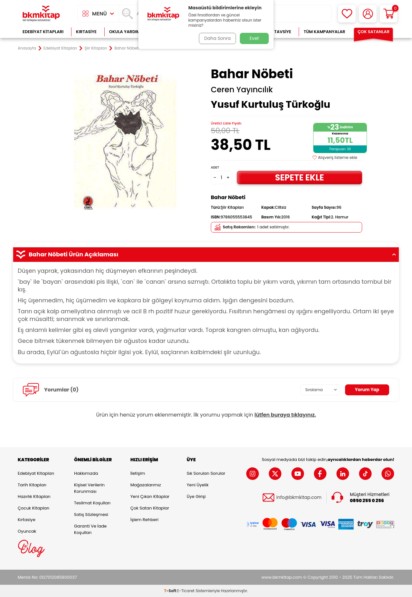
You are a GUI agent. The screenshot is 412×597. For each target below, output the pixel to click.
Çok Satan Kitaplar (149, 508)
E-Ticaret (186, 590)
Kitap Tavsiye (276, 31)
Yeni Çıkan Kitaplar (149, 496)
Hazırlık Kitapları (34, 496)
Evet (254, 38)
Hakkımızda (86, 473)
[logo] (41, 14)
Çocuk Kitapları (33, 508)
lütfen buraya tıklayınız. (285, 414)
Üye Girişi (196, 496)
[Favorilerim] (347, 14)
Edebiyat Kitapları (43, 31)
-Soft (170, 590)
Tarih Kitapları (32, 485)
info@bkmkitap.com (299, 497)
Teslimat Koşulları (92, 503)
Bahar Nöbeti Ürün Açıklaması (206, 254)
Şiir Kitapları (96, 48)
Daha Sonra (216, 38)
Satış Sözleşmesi (91, 514)
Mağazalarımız (145, 485)
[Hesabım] (368, 14)
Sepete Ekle (299, 177)
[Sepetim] (389, 14)
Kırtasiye (86, 31)
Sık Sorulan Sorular (206, 473)
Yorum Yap (366, 389)
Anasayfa (27, 48)
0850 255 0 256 (367, 501)
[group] (125, 142)
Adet (215, 167)
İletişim (137, 473)
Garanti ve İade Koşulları (90, 529)
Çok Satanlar (373, 31)
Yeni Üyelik (198, 485)
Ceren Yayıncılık (242, 90)
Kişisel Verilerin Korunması (89, 488)
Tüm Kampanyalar (324, 31)
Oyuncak (27, 531)
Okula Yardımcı (127, 31)
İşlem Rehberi (144, 520)
